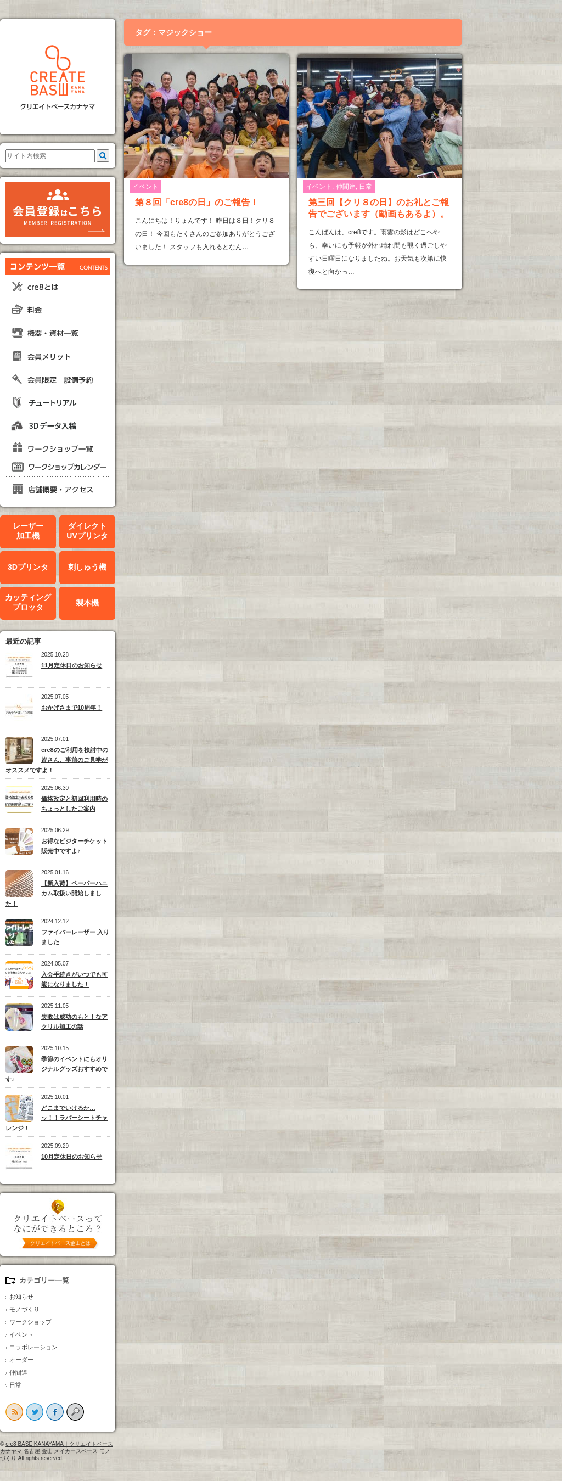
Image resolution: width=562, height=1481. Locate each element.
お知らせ (69, 1296)
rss (62, 1412)
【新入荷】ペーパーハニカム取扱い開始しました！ (104, 893)
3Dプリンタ (75, 567)
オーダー (69, 1359)
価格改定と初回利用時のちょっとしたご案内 (122, 803)
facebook (102, 1412)
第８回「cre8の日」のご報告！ (244, 202)
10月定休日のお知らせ (119, 1156)
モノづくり (72, 1309)
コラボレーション (81, 1347)
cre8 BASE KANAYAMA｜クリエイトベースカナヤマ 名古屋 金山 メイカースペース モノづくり (104, 1451)
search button (123, 1412)
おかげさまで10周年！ (119, 707)
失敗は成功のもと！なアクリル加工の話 (122, 1021)
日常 (63, 1385)
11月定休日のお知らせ (119, 665)
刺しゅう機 (135, 567)
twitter (82, 1412)
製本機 (135, 602)
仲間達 (66, 1372)
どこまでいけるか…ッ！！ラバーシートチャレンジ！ (104, 1117)
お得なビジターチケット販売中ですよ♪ (122, 846)
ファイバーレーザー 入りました (123, 937)
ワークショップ (78, 1322)
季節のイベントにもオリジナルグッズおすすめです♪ (104, 1069)
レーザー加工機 (75, 531)
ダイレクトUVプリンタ (134, 531)
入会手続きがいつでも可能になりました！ (122, 979)
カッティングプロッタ (76, 602)
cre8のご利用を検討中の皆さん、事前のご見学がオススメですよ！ (104, 760)
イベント (69, 1334)
